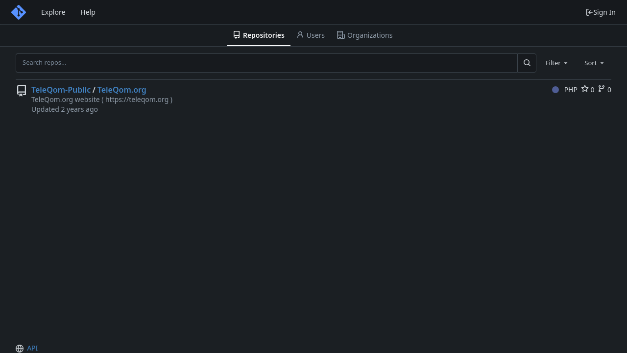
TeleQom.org (121, 90)
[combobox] (557, 62)
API (32, 348)
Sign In (600, 12)
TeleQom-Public (61, 90)
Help (88, 12)
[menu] (20, 349)
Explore (53, 12)
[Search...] (526, 62)
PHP (565, 89)
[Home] (18, 12)
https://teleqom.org (137, 99)
